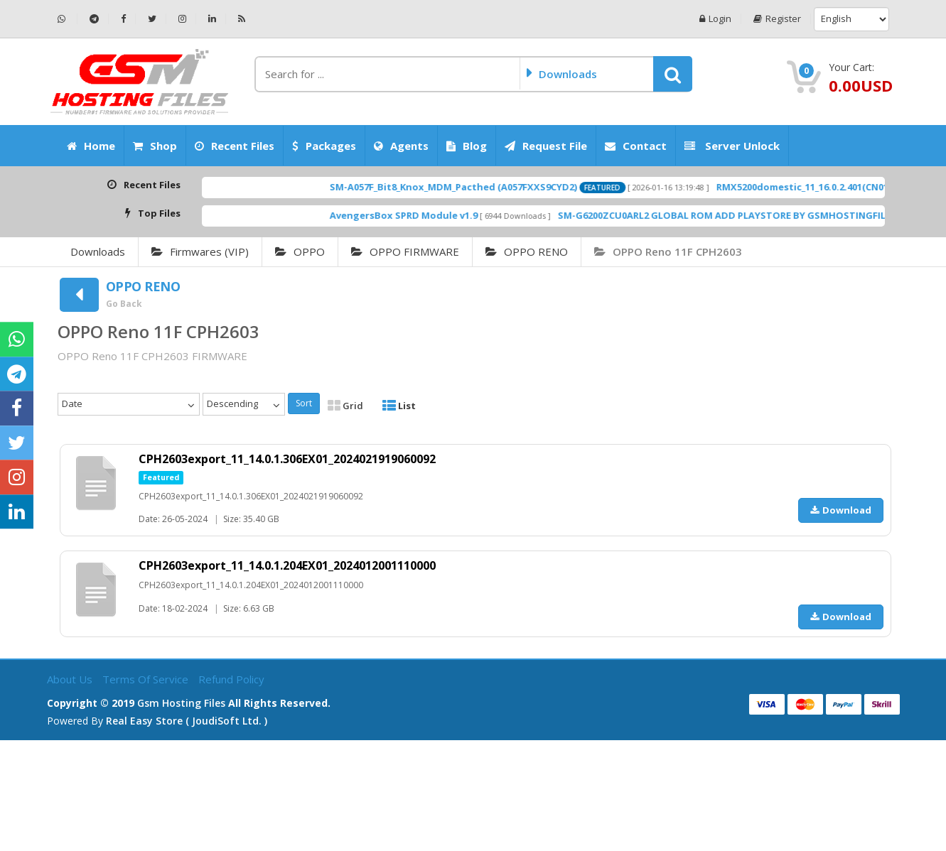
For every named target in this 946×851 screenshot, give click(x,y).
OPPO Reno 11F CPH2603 (668, 251)
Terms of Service (146, 679)
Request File (546, 146)
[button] (672, 74)
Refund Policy (231, 679)
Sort (304, 403)
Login (715, 18)
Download (840, 510)
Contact (636, 146)
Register (777, 18)
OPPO (300, 251)
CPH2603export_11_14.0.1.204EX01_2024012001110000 (287, 565)
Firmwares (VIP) (200, 251)
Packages (324, 146)
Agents (401, 146)
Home (91, 146)
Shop (155, 146)
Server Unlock (732, 146)
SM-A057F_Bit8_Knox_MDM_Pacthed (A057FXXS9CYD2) (477, 186)
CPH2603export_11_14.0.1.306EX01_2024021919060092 (287, 459)
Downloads (97, 251)
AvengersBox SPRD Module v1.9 (428, 215)
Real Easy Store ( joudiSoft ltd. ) (186, 720)
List (399, 405)
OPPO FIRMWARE (405, 251)
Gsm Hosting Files (181, 703)
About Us (71, 679)
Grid (345, 405)
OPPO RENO (526, 251)
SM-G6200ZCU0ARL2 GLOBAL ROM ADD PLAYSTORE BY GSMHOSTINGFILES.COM (763, 215)
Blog (466, 146)
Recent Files (234, 146)
